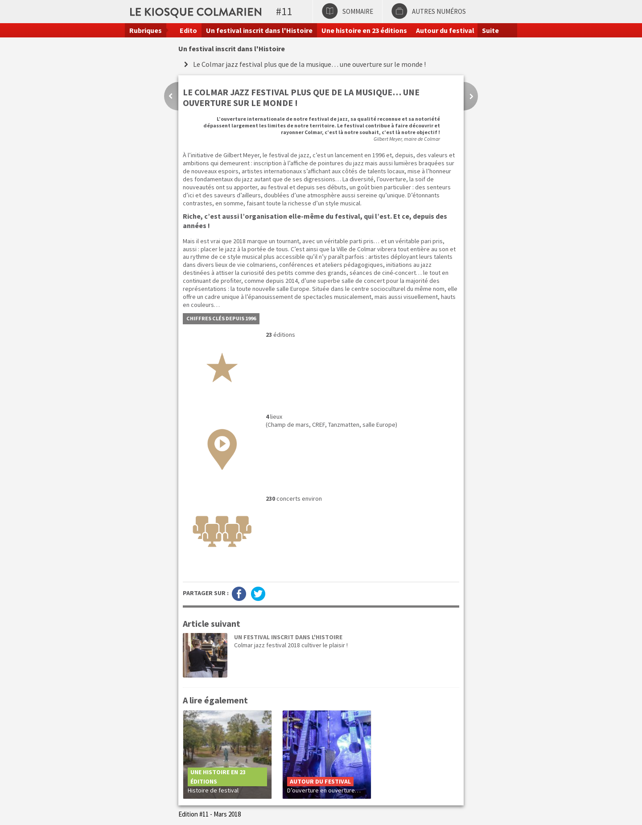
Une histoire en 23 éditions (364, 30)
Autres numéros (439, 11)
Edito (188, 30)
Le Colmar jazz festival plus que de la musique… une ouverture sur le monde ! (309, 64)
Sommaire (357, 11)
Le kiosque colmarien (264, 11)
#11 (284, 11)
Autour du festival (445, 30)
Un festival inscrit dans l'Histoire (259, 30)
